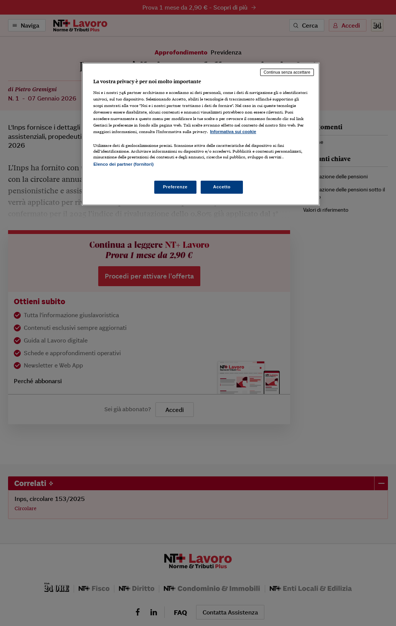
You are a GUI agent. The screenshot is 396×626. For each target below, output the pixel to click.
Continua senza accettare (287, 72)
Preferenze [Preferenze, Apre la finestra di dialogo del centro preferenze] (175, 187)
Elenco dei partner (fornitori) (123, 164)
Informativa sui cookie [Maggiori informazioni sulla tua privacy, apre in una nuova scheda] (233, 131)
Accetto (222, 187)
